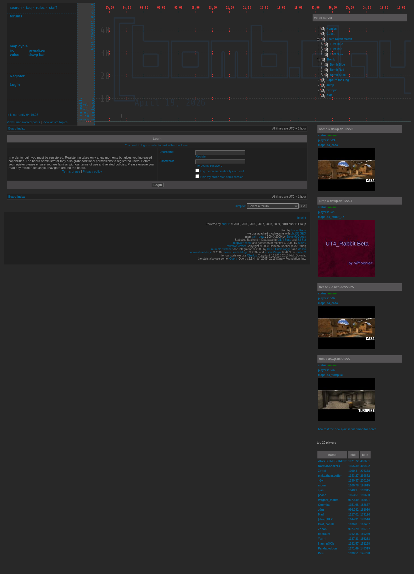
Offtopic (332, 90)
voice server (323, 17)
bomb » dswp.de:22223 (336, 129)
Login (15, 84)
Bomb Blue (337, 64)
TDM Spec (337, 54)
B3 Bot (301, 239)
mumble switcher (222, 249)
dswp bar (37, 54)
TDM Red (336, 49)
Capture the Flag (338, 80)
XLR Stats (284, 239)
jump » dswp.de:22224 (335, 201)
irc (12, 50)
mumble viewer (236, 246)
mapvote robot (242, 242)
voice (14, 54)
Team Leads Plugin (236, 252)
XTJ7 (270, 249)
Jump (330, 85)
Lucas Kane (298, 230)
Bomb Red (337, 69)
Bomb (331, 59)
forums (16, 16)
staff (53, 7)
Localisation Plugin (200, 252)
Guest (331, 33)
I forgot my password (209, 165)
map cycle (19, 46)
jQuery (233, 258)
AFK (329, 95)
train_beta (258, 236)
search (16, 7)
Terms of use (71, 171)
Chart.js (252, 255)
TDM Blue (336, 44)
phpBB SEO (298, 233)
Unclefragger (283, 249)
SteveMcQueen (296, 236)
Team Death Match (339, 39)
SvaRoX (300, 252)
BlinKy (302, 242)
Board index (16, 128)
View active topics (55, 122)
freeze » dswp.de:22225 (336, 287)
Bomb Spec (338, 74)
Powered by (214, 224)
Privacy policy (92, 171)
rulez (40, 7)
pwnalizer (37, 50)
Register (17, 76)
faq (29, 7)
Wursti (302, 249)
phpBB (226, 224)
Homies (332, 28)
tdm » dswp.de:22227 (335, 359)
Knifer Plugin (273, 252)
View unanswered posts (23, 122)
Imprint (301, 217)
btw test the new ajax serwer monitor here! (347, 429)
